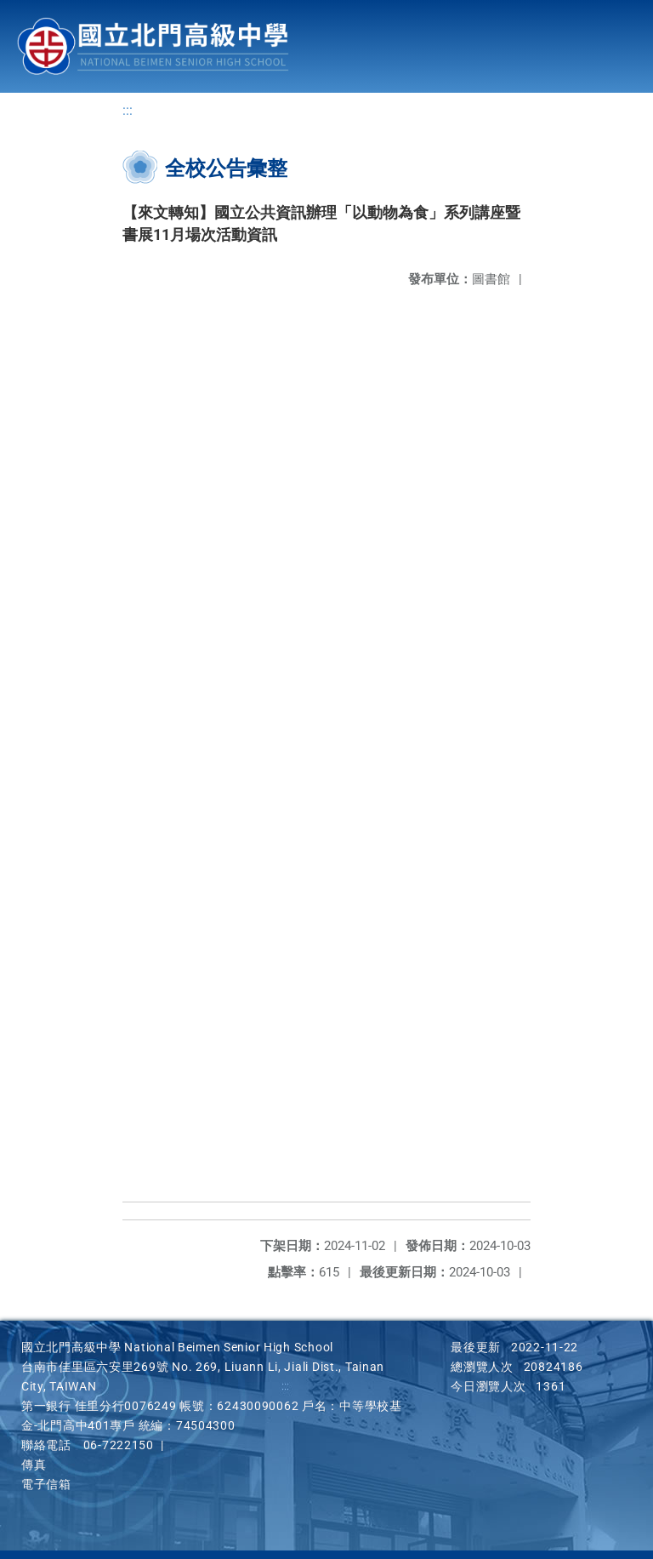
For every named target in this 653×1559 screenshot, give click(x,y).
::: (127, 111)
